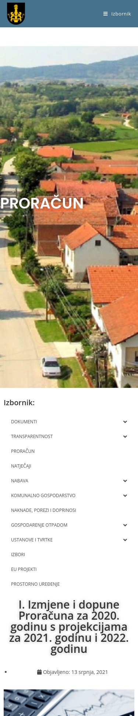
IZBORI (18, 554)
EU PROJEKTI (24, 569)
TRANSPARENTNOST (69, 436)
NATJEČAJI (21, 466)
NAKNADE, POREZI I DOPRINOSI (43, 510)
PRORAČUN (23, 451)
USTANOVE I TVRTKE (69, 540)
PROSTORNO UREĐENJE (35, 584)
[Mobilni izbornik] (117, 13)
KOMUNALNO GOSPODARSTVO (69, 495)
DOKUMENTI (69, 421)
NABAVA (69, 481)
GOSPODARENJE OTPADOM (69, 525)
